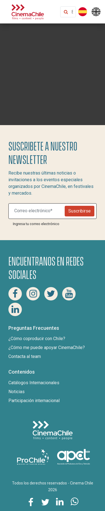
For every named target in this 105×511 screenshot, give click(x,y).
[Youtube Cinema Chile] (69, 293)
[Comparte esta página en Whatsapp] (74, 502)
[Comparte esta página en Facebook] (31, 502)
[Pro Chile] (33, 456)
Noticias (16, 391)
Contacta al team (24, 356)
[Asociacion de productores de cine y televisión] (73, 456)
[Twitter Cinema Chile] (51, 293)
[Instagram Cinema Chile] (33, 293)
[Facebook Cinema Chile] (15, 293)
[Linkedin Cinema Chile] (15, 309)
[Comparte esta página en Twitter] (45, 502)
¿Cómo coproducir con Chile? (36, 338)
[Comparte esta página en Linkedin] (60, 502)
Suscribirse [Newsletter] (79, 211)
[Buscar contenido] (72, 12)
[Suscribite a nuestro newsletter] (38, 211)
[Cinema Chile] (28, 11)
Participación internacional (34, 400)
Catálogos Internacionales (33, 382)
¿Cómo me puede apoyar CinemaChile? (46, 347)
